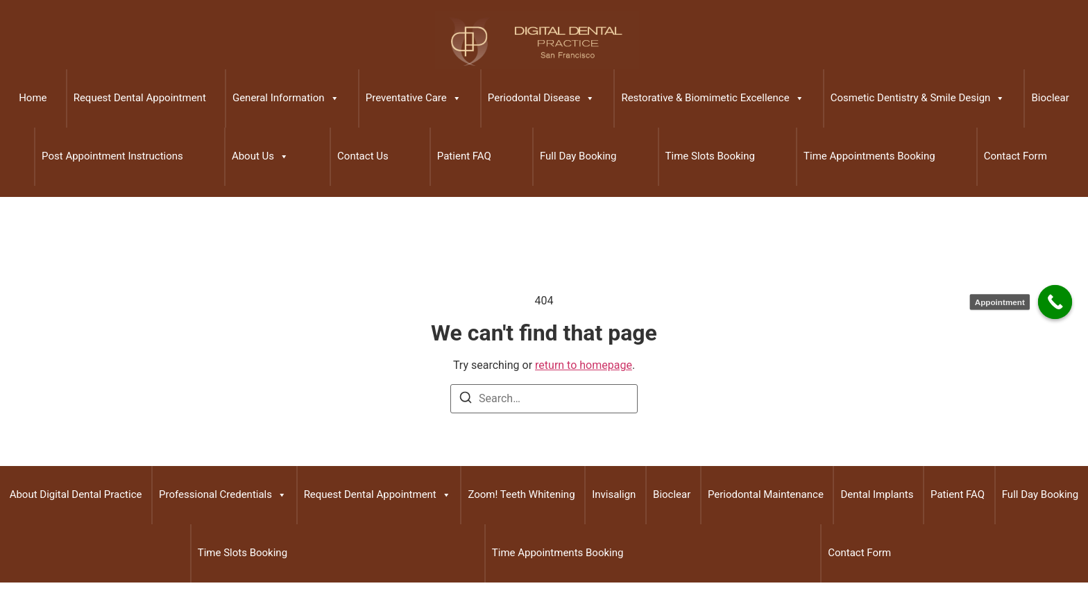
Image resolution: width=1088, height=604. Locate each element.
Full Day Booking (578, 156)
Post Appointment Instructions (112, 156)
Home (32, 98)
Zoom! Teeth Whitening (521, 494)
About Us (260, 157)
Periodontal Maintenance (766, 494)
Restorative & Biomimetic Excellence (712, 98)
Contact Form (1015, 156)
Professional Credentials (223, 495)
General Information (285, 98)
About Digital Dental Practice (76, 494)
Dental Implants (876, 494)
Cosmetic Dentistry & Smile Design (918, 98)
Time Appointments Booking (869, 156)
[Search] (466, 400)
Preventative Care (413, 98)
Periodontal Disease (541, 98)
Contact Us (363, 156)
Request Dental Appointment (140, 98)
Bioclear (1050, 98)
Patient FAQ (464, 156)
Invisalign (614, 494)
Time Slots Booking (710, 156)
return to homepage (583, 365)
